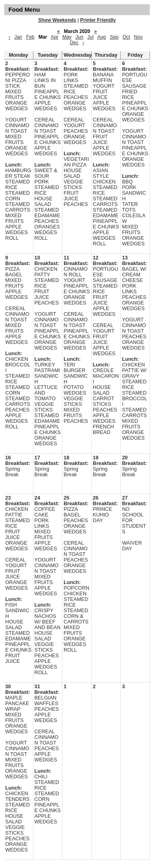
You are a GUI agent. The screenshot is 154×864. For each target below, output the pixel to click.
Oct (126, 37)
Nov (138, 37)
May (67, 37)
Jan (18, 37)
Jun (79, 37)
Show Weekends (57, 20)
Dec (74, 42)
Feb (30, 37)
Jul (90, 37)
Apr (54, 37)
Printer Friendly (98, 20)
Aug (101, 37)
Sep (114, 37)
